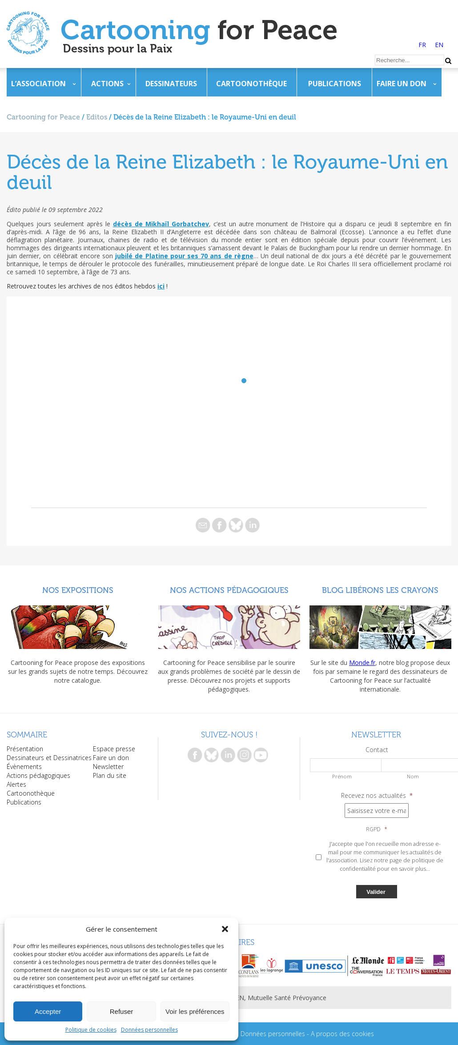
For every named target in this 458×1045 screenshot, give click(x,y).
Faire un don (401, 83)
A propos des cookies (342, 1033)
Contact (377, 750)
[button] (225, 929)
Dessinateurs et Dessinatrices (49, 757)
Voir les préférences (195, 1011)
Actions (107, 83)
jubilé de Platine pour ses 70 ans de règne (184, 256)
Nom (413, 776)
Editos (96, 117)
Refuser (121, 1011)
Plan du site (109, 775)
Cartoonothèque (251, 83)
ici (161, 286)
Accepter (48, 1011)
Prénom (342, 776)
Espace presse (114, 749)
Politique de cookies (91, 1029)
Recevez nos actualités (377, 796)
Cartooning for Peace (43, 117)
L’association (38, 83)
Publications (334, 83)
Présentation (25, 749)
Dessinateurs (171, 83)
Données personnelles (149, 1029)
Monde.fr (362, 662)
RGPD (376, 829)
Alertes (16, 784)
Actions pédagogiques (38, 775)
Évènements (24, 766)
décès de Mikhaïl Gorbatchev (161, 224)
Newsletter (108, 766)
